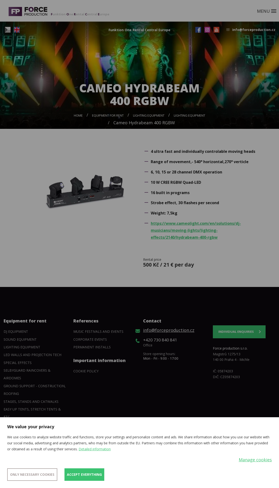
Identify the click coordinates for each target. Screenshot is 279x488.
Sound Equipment (20, 339)
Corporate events (90, 339)
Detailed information (95, 449)
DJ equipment (16, 331)
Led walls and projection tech (32, 354)
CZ (8, 30)
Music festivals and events (98, 331)
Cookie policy (86, 371)
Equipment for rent (108, 115)
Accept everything (84, 474)
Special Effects (18, 362)
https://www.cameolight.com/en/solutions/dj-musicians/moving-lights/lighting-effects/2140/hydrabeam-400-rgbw (196, 230)
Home (78, 115)
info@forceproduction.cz (253, 29)
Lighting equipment (148, 115)
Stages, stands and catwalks (31, 401)
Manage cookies (255, 460)
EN (17, 30)
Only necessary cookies (32, 474)
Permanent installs (92, 347)
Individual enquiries (236, 331)
